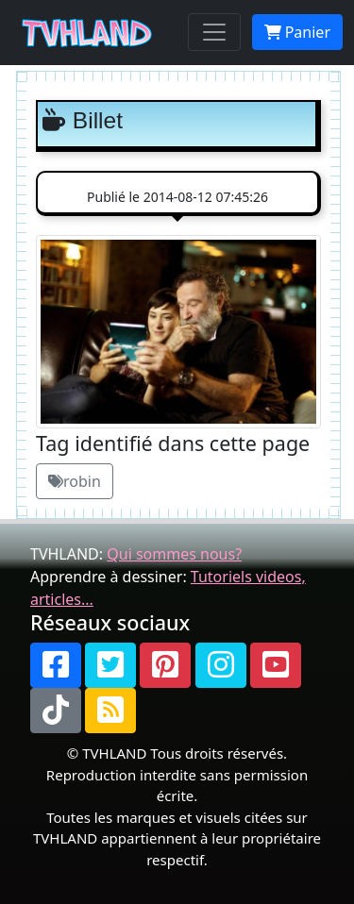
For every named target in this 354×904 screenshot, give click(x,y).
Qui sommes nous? (174, 554)
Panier (297, 32)
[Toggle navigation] (214, 32)
